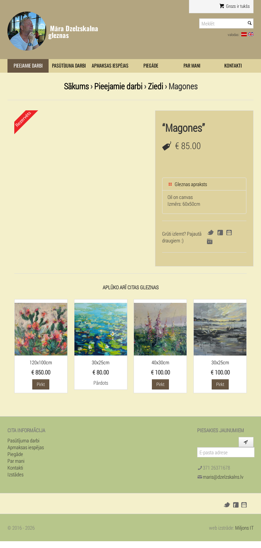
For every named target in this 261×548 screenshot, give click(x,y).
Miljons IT (244, 527)
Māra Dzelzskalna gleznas (73, 32)
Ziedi (155, 86)
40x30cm (160, 362)
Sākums (76, 86)
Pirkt (41, 384)
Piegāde (150, 65)
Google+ (209, 241)
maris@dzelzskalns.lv (223, 476)
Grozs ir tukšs (235, 6)
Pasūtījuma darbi (69, 65)
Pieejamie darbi (28, 65)
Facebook (220, 232)
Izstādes (15, 474)
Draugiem (229, 232)
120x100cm (41, 362)
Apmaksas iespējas (110, 65)
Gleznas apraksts (187, 184)
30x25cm (100, 362)
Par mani (192, 65)
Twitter (210, 232)
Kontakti (233, 65)
